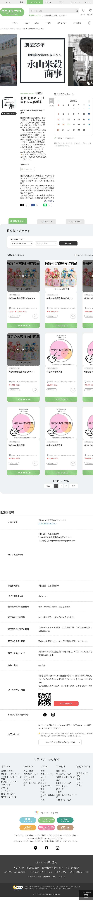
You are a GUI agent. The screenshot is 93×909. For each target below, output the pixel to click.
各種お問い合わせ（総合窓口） (15, 873)
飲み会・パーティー (9, 782)
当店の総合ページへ (9, 114)
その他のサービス (63, 801)
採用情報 (46, 877)
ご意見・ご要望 (60, 873)
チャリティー (6, 791)
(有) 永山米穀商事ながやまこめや (33, 29)
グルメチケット (47, 775)
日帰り (79, 786)
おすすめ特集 (81, 23)
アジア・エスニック (48, 796)
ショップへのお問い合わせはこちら (62, 743)
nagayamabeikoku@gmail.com (62, 541)
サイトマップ (19, 868)
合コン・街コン (7, 772)
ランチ (43, 778)
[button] (89, 102)
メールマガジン (75, 222)
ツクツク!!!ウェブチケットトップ (10, 29)
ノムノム (62, 877)
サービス (60, 767)
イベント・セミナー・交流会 (11, 778)
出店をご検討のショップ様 (79, 873)
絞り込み (68, 244)
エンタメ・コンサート (10, 775)
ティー (43, 781)
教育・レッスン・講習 (32, 784)
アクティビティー (84, 774)
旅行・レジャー (84, 768)
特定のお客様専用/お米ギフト (22, 299)
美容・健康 (28, 772)
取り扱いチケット (17, 222)
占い (58, 781)
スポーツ (5, 788)
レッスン (28, 767)
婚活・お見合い (7, 794)
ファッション (6, 785)
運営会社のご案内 (34, 877)
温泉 (79, 780)
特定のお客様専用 (54, 373)
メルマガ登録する (68, 704)
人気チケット (46, 222)
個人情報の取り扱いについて (52, 868)
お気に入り (51, 106)
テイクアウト (46, 787)
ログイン (38, 15)
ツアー (79, 783)
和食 (42, 793)
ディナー (44, 784)
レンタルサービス (63, 784)
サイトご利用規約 (72, 868)
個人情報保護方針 (33, 868)
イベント (5, 767)
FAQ (54, 877)
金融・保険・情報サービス (66, 796)
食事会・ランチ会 (8, 797)
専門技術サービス (31, 775)
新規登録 (32, 15)
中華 (42, 790)
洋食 (42, 801)
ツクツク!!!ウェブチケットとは (41, 873)
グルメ (44, 767)
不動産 (59, 793)
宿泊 (79, 777)
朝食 (42, 772)
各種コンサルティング (65, 778)
